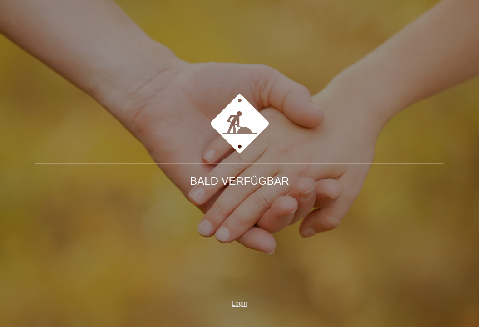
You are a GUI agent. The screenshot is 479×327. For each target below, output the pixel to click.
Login (239, 303)
